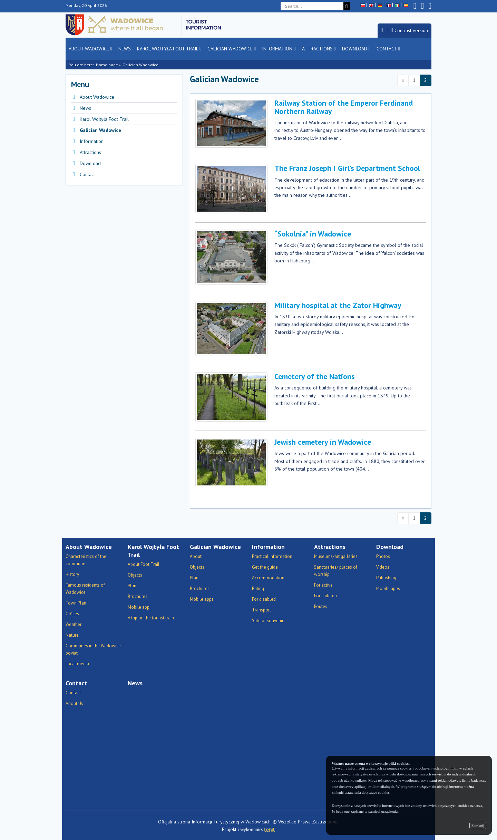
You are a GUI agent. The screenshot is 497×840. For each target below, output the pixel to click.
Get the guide (265, 567)
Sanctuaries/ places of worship (335, 570)
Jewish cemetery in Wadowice (322, 442)
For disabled (264, 599)
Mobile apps (202, 599)
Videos (382, 567)
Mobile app (138, 607)
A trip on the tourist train (151, 618)
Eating (258, 588)
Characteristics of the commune (86, 560)
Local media (77, 664)
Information (278, 49)
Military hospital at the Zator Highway (337, 305)
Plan (132, 586)
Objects (135, 575)
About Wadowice (90, 49)
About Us (74, 703)
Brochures (137, 596)
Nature (72, 635)
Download (356, 49)
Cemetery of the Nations (314, 376)
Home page (107, 64)
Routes (320, 606)
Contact (388, 49)
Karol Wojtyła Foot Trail (169, 49)
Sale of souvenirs (268, 621)
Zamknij (477, 825)
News (124, 49)
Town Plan (76, 603)
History (72, 574)
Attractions (319, 49)
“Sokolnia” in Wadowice (312, 234)
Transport (261, 610)
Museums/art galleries (336, 556)
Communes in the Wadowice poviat (93, 649)
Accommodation (268, 578)
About (196, 556)
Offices (72, 614)
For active (323, 585)
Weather (73, 624)
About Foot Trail (143, 564)
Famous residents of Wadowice (85, 588)
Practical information (272, 556)
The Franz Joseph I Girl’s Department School (347, 168)
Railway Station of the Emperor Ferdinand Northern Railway (343, 107)
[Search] (346, 6)
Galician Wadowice (231, 49)
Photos (383, 556)
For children (325, 596)
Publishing (386, 578)
